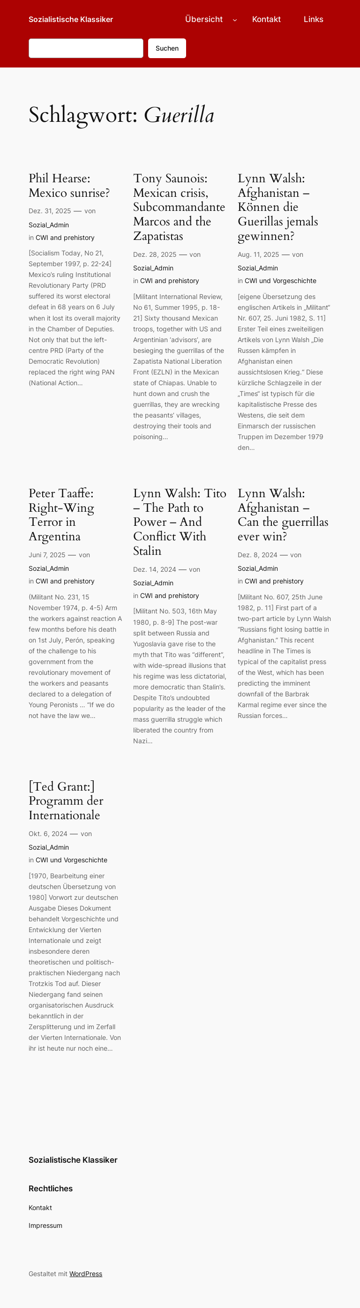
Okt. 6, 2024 (48, 833)
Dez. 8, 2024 (258, 555)
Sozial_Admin (49, 225)
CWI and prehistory (65, 237)
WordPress (85, 1274)
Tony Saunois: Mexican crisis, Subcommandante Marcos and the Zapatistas (179, 208)
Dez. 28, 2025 (155, 254)
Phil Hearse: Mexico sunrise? (69, 186)
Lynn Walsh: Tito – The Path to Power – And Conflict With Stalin (179, 522)
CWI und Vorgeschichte (280, 280)
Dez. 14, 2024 (154, 569)
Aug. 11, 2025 (258, 254)
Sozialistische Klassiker (71, 19)
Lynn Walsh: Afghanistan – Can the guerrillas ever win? (283, 515)
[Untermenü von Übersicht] (234, 19)
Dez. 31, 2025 (50, 211)
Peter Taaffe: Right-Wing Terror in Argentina (61, 515)
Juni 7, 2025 (47, 555)
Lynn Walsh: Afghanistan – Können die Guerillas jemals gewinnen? (278, 208)
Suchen (167, 48)
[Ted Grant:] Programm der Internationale (66, 801)
